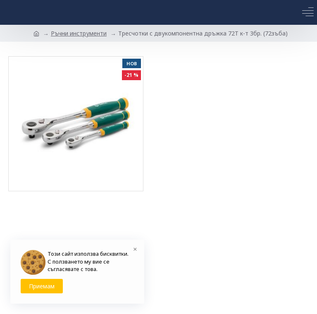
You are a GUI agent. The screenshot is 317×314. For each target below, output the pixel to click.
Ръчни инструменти (79, 33)
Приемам (42, 286)
